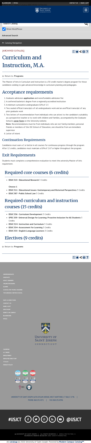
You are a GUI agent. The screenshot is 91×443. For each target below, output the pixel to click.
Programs (18, 76)
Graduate (6, 277)
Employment (7, 355)
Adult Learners (8, 280)
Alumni (5, 287)
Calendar (6, 349)
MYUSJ (16, 3)
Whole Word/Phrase (14, 29)
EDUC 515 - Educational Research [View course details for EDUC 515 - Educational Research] (24, 180)
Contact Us (73, 3)
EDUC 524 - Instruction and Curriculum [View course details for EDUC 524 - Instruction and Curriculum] (26, 224)
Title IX (5, 362)
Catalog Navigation (13, 43)
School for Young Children (12, 290)
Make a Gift (85, 3)
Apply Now (6, 309)
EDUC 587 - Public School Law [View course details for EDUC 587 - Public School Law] (22, 193)
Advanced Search (10, 35)
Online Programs (9, 283)
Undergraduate (8, 274)
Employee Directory (10, 358)
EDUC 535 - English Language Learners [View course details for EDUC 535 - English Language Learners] (26, 230)
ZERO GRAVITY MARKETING (57, 436)
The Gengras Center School (12, 293)
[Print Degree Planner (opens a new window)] (73, 51)
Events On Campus (9, 312)
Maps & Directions (9, 300)
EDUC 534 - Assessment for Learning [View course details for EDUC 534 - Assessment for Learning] (25, 227)
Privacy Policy (8, 365)
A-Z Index (6, 352)
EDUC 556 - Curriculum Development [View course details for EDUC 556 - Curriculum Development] (25, 214)
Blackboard (6, 3)
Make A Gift (7, 306)
